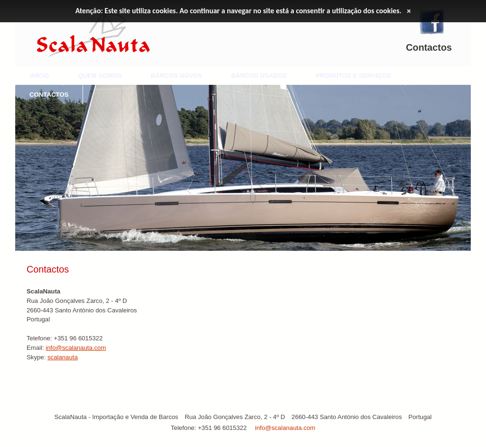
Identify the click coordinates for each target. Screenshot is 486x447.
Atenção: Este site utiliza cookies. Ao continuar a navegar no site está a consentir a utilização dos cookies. (238, 10)
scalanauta (62, 357)
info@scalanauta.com (76, 347)
